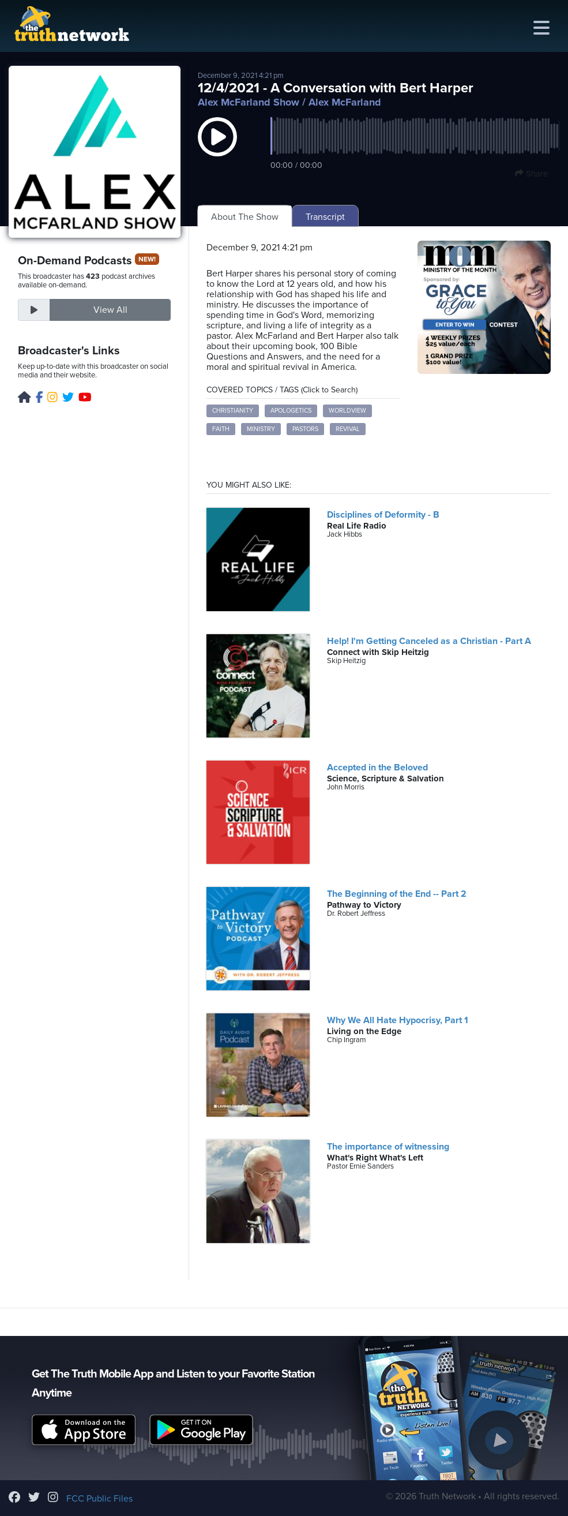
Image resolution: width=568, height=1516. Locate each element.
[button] (217, 148)
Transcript (325, 217)
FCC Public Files (99, 1498)
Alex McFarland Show (248, 102)
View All (110, 310)
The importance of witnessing (388, 1146)
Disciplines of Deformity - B (383, 515)
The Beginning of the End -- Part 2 (397, 894)
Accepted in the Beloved (377, 767)
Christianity (232, 410)
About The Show (245, 217)
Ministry (261, 429)
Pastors (305, 429)
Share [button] (531, 174)
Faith (221, 429)
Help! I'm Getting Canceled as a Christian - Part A (429, 641)
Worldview (347, 410)
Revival (348, 429)
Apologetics (290, 410)
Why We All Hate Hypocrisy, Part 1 (397, 1020)
